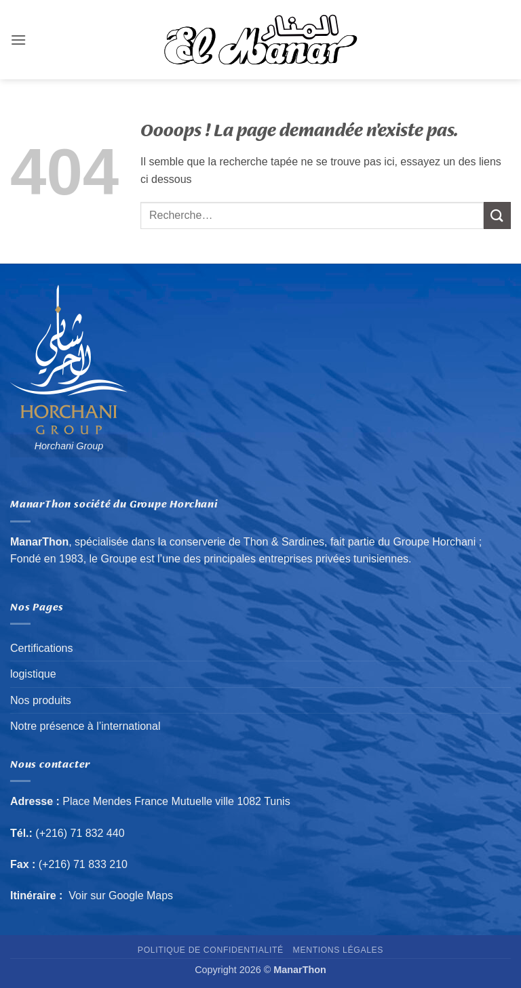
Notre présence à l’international (85, 726)
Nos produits (40, 700)
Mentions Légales (338, 950)
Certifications (41, 648)
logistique (33, 674)
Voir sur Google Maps (121, 895)
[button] (18, 39)
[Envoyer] (497, 215)
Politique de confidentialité (211, 950)
